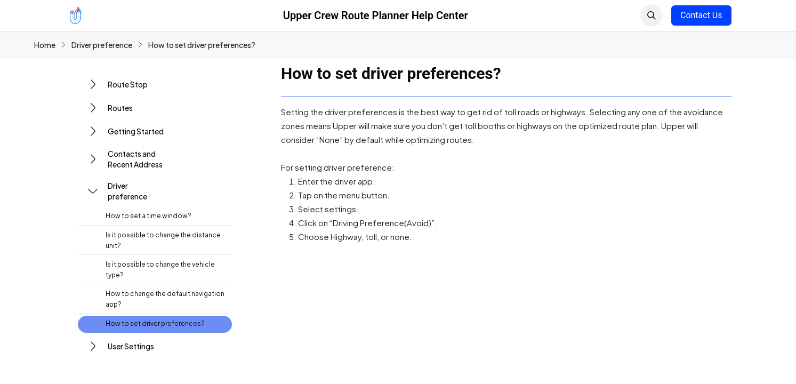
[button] (651, 15)
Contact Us (701, 15)
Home (44, 45)
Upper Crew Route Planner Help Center (375, 15)
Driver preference (101, 45)
